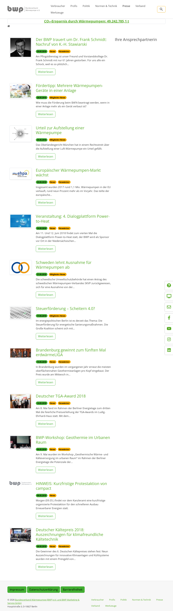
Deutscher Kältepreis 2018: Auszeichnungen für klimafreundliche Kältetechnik (69, 534)
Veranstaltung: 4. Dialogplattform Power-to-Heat (72, 219)
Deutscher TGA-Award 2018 (61, 396)
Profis (73, 6)
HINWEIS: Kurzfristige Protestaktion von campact (71, 486)
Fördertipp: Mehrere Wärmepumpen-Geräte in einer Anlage (69, 88)
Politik (86, 6)
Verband (140, 6)
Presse (126, 6)
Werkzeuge (57, 12)
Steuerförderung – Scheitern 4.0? (65, 308)
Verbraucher (58, 6)
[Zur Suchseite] (161, 9)
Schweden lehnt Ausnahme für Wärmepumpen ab (63, 265)
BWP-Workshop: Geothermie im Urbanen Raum (73, 440)
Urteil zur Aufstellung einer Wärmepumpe (60, 130)
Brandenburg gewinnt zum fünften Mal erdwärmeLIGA (71, 352)
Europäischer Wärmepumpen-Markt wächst (68, 172)
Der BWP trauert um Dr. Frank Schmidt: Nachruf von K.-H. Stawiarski (71, 42)
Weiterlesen (45, 72)
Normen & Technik (106, 6)
